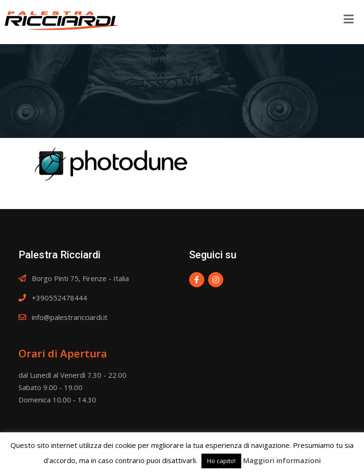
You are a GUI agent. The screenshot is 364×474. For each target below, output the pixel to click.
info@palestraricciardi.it (70, 317)
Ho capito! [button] (221, 460)
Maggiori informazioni (282, 460)
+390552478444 (59, 297)
